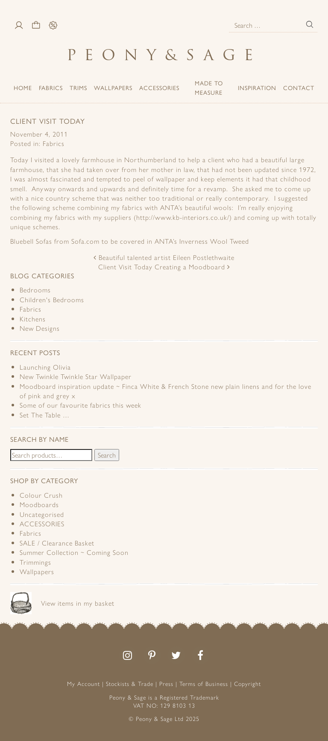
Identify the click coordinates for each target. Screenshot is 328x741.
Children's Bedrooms (52, 299)
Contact (298, 87)
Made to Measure (209, 87)
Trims (78, 87)
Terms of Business (203, 683)
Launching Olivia (45, 367)
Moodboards (39, 504)
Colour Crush (41, 495)
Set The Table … (45, 415)
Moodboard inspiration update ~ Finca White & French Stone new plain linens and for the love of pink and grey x (165, 390)
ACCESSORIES (159, 87)
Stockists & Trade (129, 683)
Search (107, 455)
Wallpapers (113, 87)
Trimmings (35, 562)
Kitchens (33, 319)
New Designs (40, 328)
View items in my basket (77, 603)
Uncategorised (42, 514)
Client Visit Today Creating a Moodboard (164, 266)
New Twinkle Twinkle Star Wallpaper (76, 376)
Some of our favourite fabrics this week (80, 405)
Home (23, 87)
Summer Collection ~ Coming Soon (74, 552)
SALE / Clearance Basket (57, 543)
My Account (83, 683)
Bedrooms (35, 290)
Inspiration (257, 87)
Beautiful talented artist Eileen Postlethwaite (164, 257)
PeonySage (164, 55)
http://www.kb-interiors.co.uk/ (182, 217)
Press (166, 683)
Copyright (247, 683)
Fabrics (51, 87)
